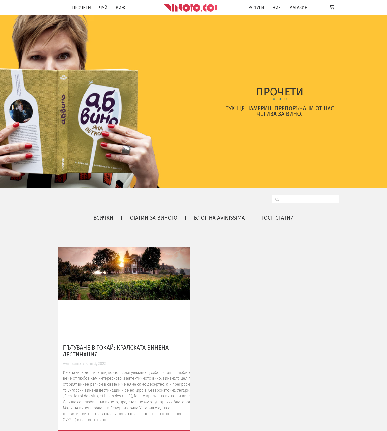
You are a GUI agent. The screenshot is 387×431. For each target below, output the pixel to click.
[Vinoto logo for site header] (191, 7)
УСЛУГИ (256, 7)
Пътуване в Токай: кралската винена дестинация (116, 351)
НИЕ (276, 7)
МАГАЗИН (298, 7)
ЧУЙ (103, 7)
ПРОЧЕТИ (81, 7)
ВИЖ (120, 7)
